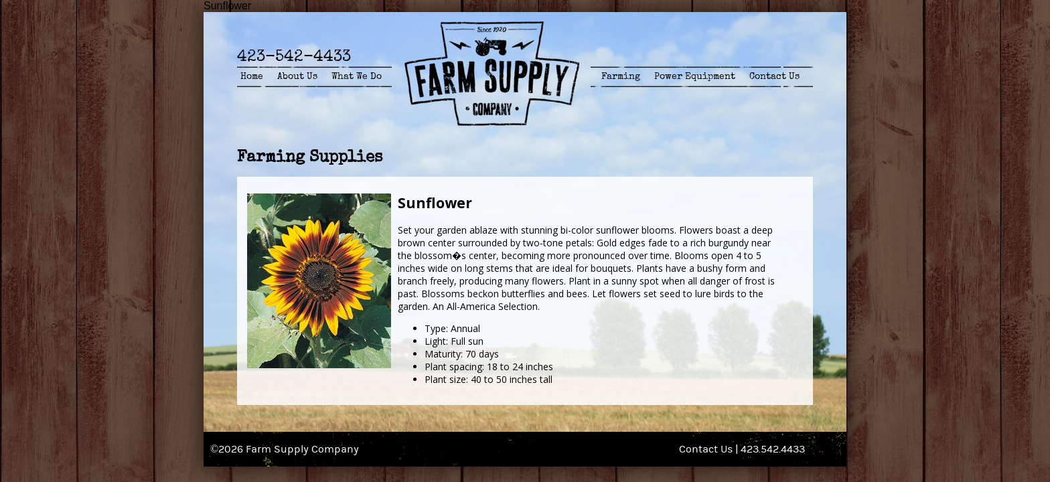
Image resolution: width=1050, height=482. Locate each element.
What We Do (356, 76)
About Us (297, 76)
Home (251, 76)
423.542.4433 (773, 449)
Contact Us (774, 76)
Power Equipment (694, 76)
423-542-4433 (294, 56)
